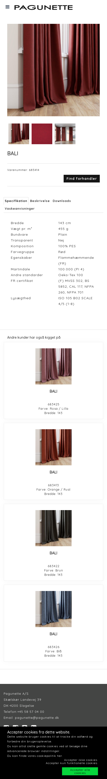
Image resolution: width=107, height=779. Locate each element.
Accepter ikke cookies (80, 759)
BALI (53, 391)
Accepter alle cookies (80, 771)
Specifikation (16, 201)
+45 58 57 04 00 (30, 712)
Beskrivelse (40, 201)
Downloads (62, 201)
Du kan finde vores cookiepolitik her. (35, 756)
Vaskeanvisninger (20, 208)
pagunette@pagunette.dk (37, 718)
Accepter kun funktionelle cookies (71, 763)
